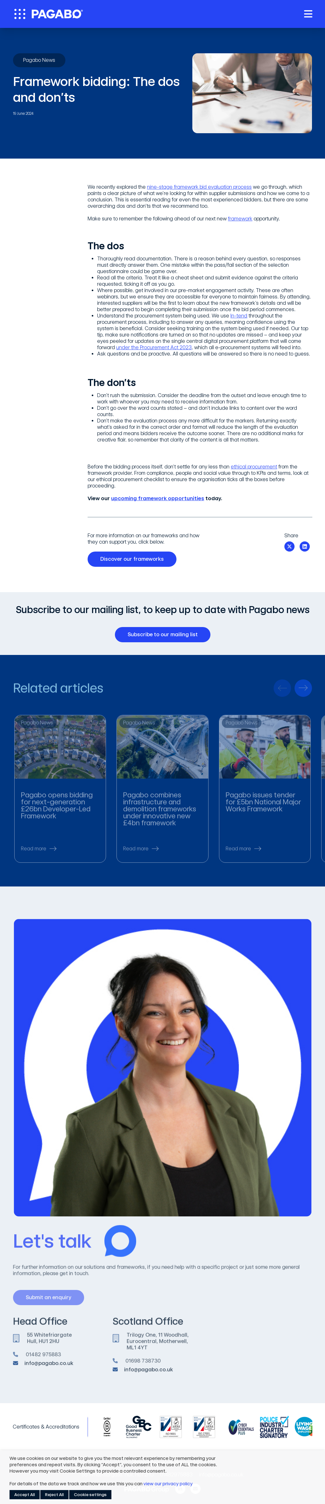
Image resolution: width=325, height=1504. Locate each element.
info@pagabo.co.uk (48, 1367)
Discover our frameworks (134, 559)
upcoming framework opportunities (157, 498)
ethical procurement (254, 467)
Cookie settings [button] (90, 1494)
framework (240, 219)
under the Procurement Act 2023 (154, 347)
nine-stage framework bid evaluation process (199, 187)
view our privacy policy (168, 1484)
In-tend (238, 316)
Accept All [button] (24, 1494)
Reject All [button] (54, 1494)
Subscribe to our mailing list (165, 634)
